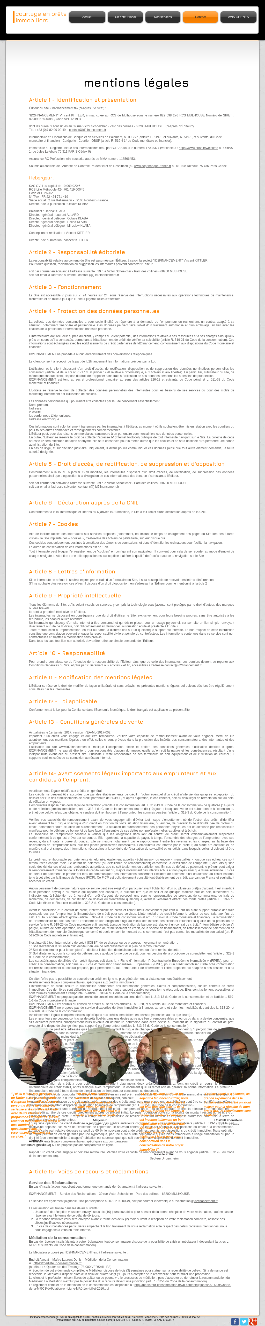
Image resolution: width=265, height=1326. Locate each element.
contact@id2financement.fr (87, 130)
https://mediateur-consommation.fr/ (57, 1263)
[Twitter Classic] (244, 1321)
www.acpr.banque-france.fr (152, 166)
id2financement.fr (206, 1201)
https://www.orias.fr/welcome (198, 148)
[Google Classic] (253, 1321)
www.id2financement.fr (74, 747)
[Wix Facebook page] (235, 1321)
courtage (28, 13)
